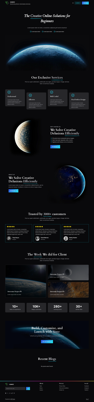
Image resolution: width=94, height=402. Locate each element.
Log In (77, 2)
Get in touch (47, 341)
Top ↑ (87, 399)
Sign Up (85, 2)
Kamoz (12, 2)
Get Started (55, 146)
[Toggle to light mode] (73, 3)
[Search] (29, 388)
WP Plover (13, 399)
